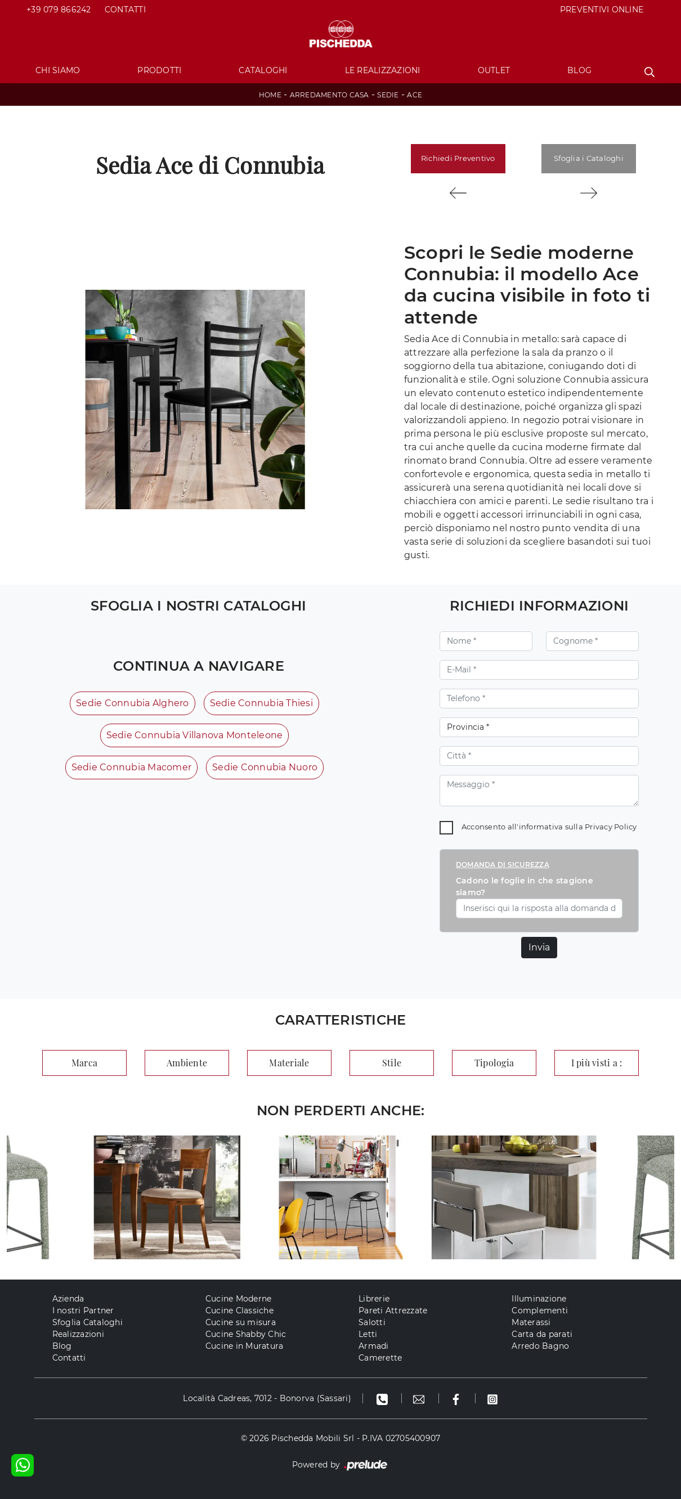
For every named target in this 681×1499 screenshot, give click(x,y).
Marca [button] (84, 1063)
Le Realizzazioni (382, 70)
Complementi (540, 1310)
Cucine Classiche (239, 1310)
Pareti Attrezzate (393, 1310)
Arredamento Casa (329, 95)
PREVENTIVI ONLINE (601, 10)
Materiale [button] (289, 1063)
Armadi (374, 1346)
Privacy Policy (611, 826)
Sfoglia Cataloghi (87, 1322)
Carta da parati (542, 1334)
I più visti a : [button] (596, 1063)
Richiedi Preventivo (458, 158)
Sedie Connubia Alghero (132, 703)
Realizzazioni (78, 1334)
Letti (368, 1334)
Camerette (380, 1358)
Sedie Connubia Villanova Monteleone (194, 735)
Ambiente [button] (187, 1063)
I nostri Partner (83, 1310)
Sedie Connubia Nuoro (264, 767)
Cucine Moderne (238, 1299)
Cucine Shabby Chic (245, 1334)
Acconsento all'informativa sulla (549, 826)
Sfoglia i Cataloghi (589, 158)
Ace (414, 95)
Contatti (125, 10)
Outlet (494, 70)
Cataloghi (263, 70)
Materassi (531, 1322)
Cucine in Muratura (244, 1346)
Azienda (68, 1299)
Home (270, 95)
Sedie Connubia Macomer (131, 767)
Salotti (372, 1322)
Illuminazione (539, 1299)
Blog (579, 70)
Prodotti (159, 70)
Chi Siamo (57, 70)
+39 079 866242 (58, 10)
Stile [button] (391, 1063)
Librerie (374, 1299)
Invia (539, 947)
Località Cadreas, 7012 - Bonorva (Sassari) (267, 1398)
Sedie (387, 95)
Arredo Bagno (540, 1346)
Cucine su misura (240, 1322)
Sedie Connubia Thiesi (261, 703)
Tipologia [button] (494, 1063)
